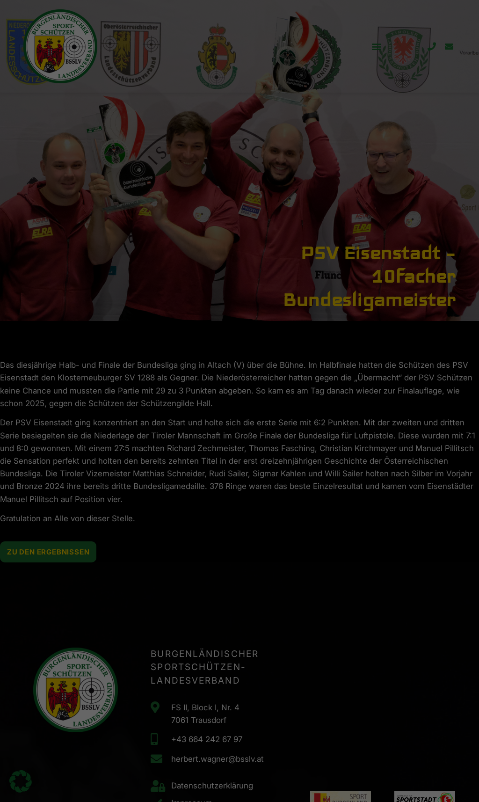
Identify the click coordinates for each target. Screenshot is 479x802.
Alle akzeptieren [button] (149, 192)
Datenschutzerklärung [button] (244, 241)
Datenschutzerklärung (100, 151)
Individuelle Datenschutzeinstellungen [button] (239, 220)
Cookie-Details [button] (199, 241)
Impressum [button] (284, 241)
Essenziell (272, 35)
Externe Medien (280, 83)
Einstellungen (132, 161)
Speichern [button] (329, 192)
